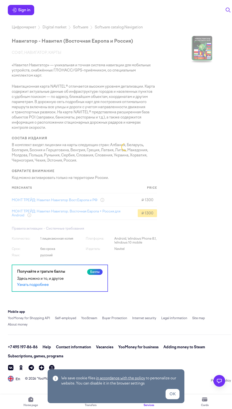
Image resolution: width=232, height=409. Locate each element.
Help (46, 347)
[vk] (11, 368)
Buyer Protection (114, 318)
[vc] (52, 368)
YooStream (89, 318)
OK (172, 394)
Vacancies (104, 347)
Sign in (21, 10)
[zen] (41, 368)
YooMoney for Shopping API (29, 318)
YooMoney (46, 378)
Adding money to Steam (184, 347)
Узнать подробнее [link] (33, 284)
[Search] (228, 10)
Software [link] (80, 27)
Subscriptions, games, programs (35, 356)
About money (18, 324)
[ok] (21, 368)
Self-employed (65, 318)
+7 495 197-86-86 (23, 347)
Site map (198, 318)
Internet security (144, 318)
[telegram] (31, 368)
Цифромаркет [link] (24, 27)
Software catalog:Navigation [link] (119, 27)
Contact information (73, 347)
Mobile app (16, 312)
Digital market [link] (54, 27)
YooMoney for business (138, 347)
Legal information (174, 318)
